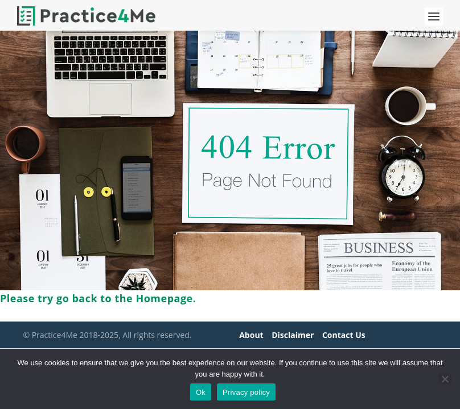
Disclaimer (293, 334)
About (251, 334)
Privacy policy (246, 392)
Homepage (163, 298)
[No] (444, 379)
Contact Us (343, 334)
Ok (201, 392)
